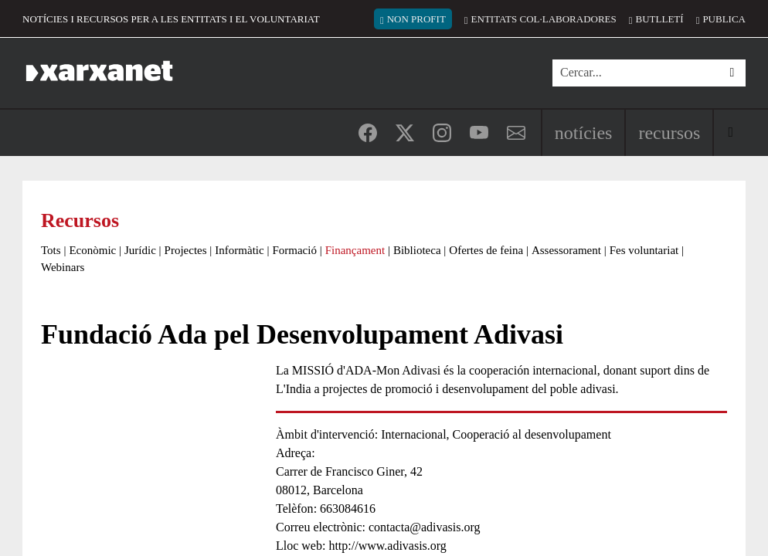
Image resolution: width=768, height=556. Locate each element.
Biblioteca (417, 250)
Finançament (355, 250)
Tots (51, 250)
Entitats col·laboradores (544, 19)
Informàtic (239, 250)
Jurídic (140, 250)
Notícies (584, 133)
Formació (294, 250)
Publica (724, 19)
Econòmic (92, 250)
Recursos (669, 133)
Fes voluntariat (644, 250)
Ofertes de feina (486, 250)
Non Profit (416, 19)
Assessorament (566, 250)
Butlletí (660, 19)
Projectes (186, 250)
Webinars (62, 267)
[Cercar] (635, 72)
